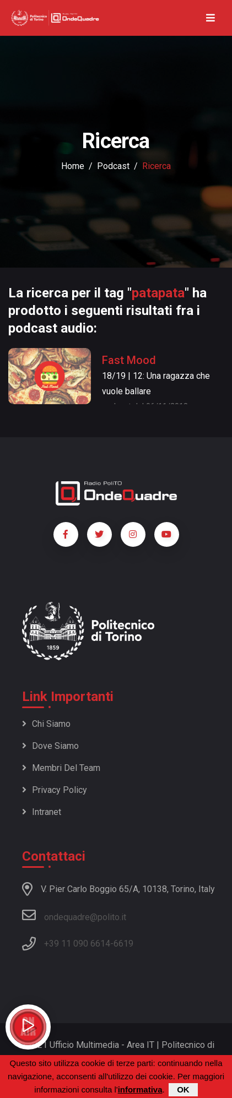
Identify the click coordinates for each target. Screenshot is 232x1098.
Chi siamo (46, 724)
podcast (113, 166)
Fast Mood (129, 360)
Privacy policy (54, 790)
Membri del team (61, 768)
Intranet (41, 812)
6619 (123, 943)
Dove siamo (50, 746)
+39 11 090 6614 (77, 943)
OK (183, 1090)
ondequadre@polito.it (74, 915)
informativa (140, 1090)
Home (72, 166)
